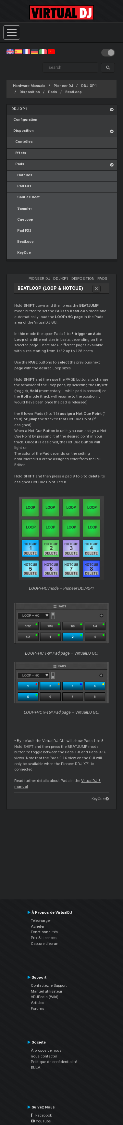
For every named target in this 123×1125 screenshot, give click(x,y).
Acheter (37, 926)
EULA (36, 1067)
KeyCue (21, 253)
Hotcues (21, 175)
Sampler (21, 208)
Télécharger (41, 920)
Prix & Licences (43, 937)
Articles (37, 1002)
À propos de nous (46, 1050)
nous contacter (44, 1056)
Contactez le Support (49, 985)
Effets (18, 153)
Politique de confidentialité (54, 1061)
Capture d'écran (44, 943)
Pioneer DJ (63, 86)
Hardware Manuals (29, 86)
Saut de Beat (25, 197)
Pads (52, 92)
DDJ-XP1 (89, 86)
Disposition (29, 92)
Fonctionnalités (44, 932)
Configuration (24, 119)
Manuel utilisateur (46, 991)
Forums (37, 1008)
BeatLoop (73, 92)
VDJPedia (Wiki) (44, 997)
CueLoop (22, 219)
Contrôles (22, 142)
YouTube (41, 1121)
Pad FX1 (21, 186)
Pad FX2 (21, 231)
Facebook (41, 1115)
